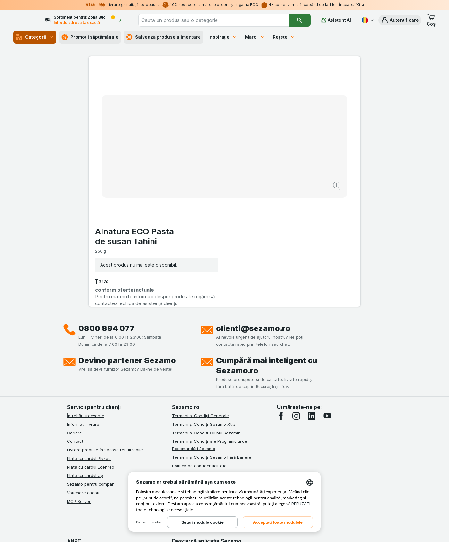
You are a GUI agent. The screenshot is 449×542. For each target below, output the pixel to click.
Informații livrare (83, 307)
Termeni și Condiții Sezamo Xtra (204, 307)
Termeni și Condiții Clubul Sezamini (206, 316)
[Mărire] (202, 166)
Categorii (35, 37)
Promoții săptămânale (89, 37)
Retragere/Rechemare (194, 391)
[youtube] (327, 299)
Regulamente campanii (194, 357)
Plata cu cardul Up (85, 358)
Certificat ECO (186, 400)
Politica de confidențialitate (199, 349)
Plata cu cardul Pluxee (89, 341)
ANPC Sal (181, 374)
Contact (75, 324)
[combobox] (223, 20)
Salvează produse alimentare (163, 37)
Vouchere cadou (83, 375)
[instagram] (296, 299)
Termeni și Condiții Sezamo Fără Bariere (211, 340)
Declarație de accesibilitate (199, 408)
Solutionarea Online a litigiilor (201, 383)
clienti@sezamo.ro (253, 211)
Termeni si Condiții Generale (200, 298)
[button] (399, 20)
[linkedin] (311, 299)
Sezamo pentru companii (92, 367)
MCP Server (79, 384)
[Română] (367, 20)
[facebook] (281, 299)
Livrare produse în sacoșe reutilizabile (105, 333)
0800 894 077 (106, 211)
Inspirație (223, 37)
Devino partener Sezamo (127, 243)
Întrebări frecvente (85, 298)
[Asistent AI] (336, 20)
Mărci (255, 37)
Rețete (284, 37)
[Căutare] (300, 20)
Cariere (74, 316)
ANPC (178, 365)
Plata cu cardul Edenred (90, 350)
